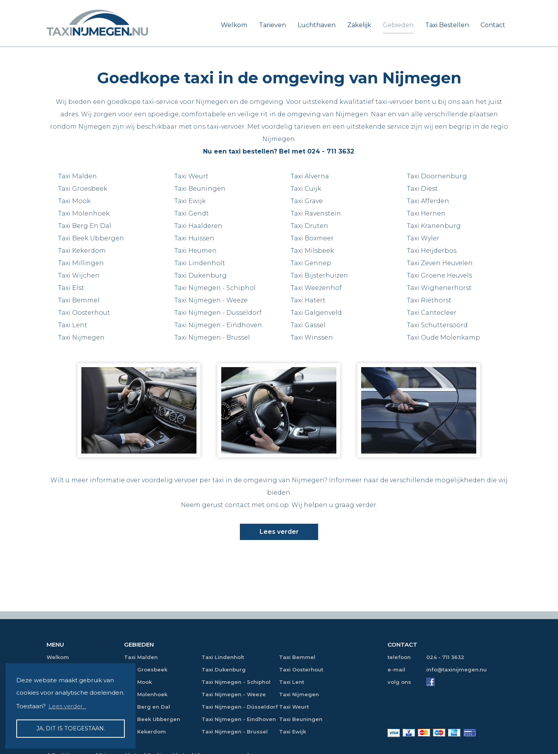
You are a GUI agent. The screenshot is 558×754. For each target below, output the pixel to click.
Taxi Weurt (191, 176)
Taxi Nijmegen (81, 337)
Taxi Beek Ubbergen (91, 238)
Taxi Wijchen (79, 275)
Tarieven (272, 25)
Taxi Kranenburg (434, 225)
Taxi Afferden (428, 201)
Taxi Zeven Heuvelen (440, 263)
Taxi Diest (422, 188)
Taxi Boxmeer (312, 238)
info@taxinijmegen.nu (456, 669)
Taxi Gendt (191, 213)
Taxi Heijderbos (431, 250)
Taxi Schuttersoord (437, 325)
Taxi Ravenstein (316, 213)
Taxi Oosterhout (84, 312)
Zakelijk (359, 25)
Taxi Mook (74, 201)
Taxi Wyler (423, 238)
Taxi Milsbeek (312, 250)
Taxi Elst (71, 288)
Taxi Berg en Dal (147, 707)
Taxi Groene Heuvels (439, 275)
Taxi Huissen (194, 238)
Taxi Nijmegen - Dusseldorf (218, 312)
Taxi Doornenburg (437, 176)
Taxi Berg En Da (83, 225)
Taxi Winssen (312, 337)
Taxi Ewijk (190, 201)
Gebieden (398, 25)
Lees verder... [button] (67, 706)
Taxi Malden (77, 176)
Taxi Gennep (311, 263)
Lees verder (279, 531)
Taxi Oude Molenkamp (443, 337)
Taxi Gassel (308, 325)
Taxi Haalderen (198, 225)
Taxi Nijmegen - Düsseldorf (240, 707)
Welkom (234, 25)
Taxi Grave (307, 201)
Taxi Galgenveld (316, 312)
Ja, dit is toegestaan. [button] (70, 728)
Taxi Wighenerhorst (439, 288)
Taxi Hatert (308, 300)
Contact (492, 25)
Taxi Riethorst (429, 300)
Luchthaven (317, 25)
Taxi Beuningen (200, 188)
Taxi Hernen (426, 213)
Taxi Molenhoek (84, 213)
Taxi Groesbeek (82, 188)
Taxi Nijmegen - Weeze (211, 300)
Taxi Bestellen (447, 25)
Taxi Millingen (81, 263)
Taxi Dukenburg (200, 275)
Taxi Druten (309, 225)
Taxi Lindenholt (199, 263)
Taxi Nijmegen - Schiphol (215, 288)
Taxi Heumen (195, 250)
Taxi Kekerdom (82, 250)
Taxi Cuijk (306, 188)
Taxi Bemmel (79, 300)
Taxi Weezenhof (316, 288)
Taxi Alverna (310, 176)
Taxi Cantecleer (431, 312)
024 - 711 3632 (330, 151)
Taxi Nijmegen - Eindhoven (218, 325)
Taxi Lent (72, 325)
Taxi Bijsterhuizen (319, 275)
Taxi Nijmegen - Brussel (212, 337)
